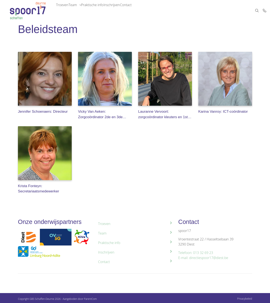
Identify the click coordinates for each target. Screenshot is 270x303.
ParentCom (90, 299)
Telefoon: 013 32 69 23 (195, 252)
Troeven (64, 10)
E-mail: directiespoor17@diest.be (203, 257)
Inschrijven (126, 10)
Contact (144, 10)
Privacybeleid (244, 298)
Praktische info (102, 10)
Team (79, 10)
